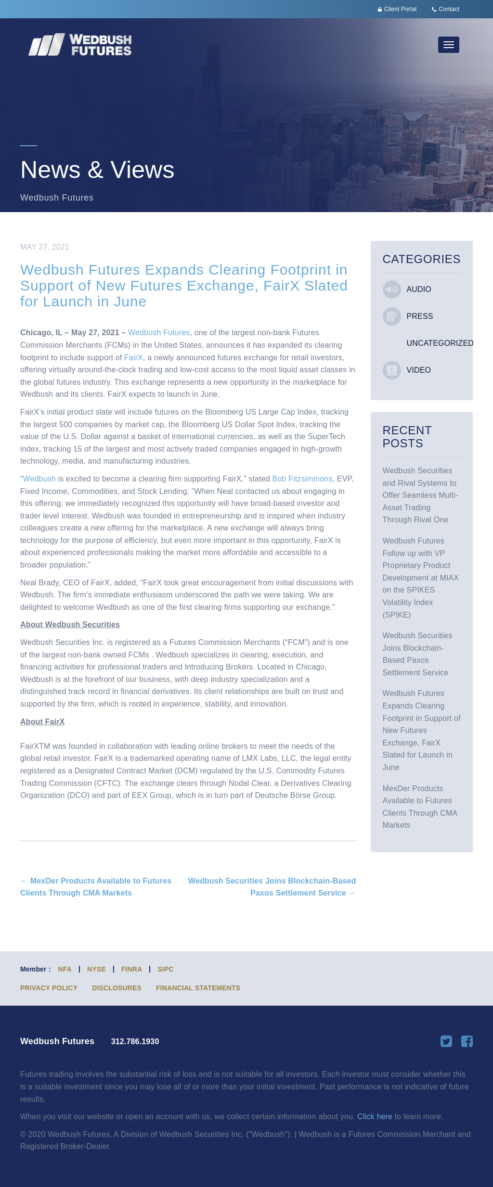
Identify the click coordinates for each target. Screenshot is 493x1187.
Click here (374, 1116)
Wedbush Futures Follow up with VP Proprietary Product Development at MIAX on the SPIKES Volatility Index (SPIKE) (421, 578)
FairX (133, 358)
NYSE (96, 969)
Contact (449, 9)
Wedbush (39, 479)
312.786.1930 (135, 1041)
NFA (65, 969)
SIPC (165, 969)
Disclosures (117, 988)
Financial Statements (198, 988)
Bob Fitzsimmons (302, 479)
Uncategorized (440, 343)
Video (419, 370)
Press (420, 316)
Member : (35, 969)
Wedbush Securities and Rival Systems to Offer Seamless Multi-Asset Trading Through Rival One (420, 495)
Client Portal (400, 9)
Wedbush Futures (159, 332)
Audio (419, 289)
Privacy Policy (49, 988)
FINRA (132, 969)
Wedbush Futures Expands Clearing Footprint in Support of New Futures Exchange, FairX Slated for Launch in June (422, 730)
